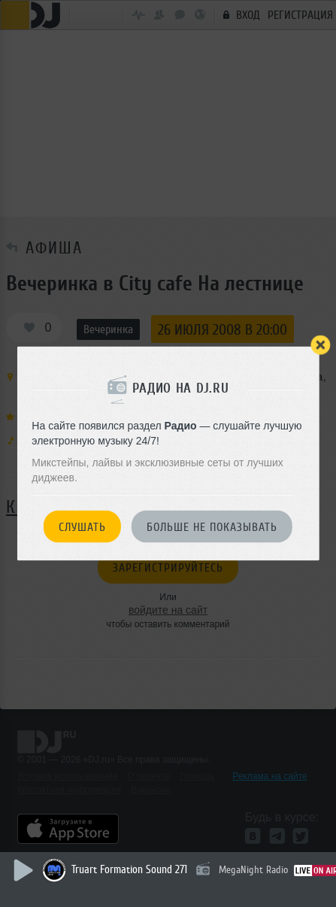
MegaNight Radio (253, 869)
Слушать (82, 527)
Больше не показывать (212, 527)
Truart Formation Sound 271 (129, 869)
